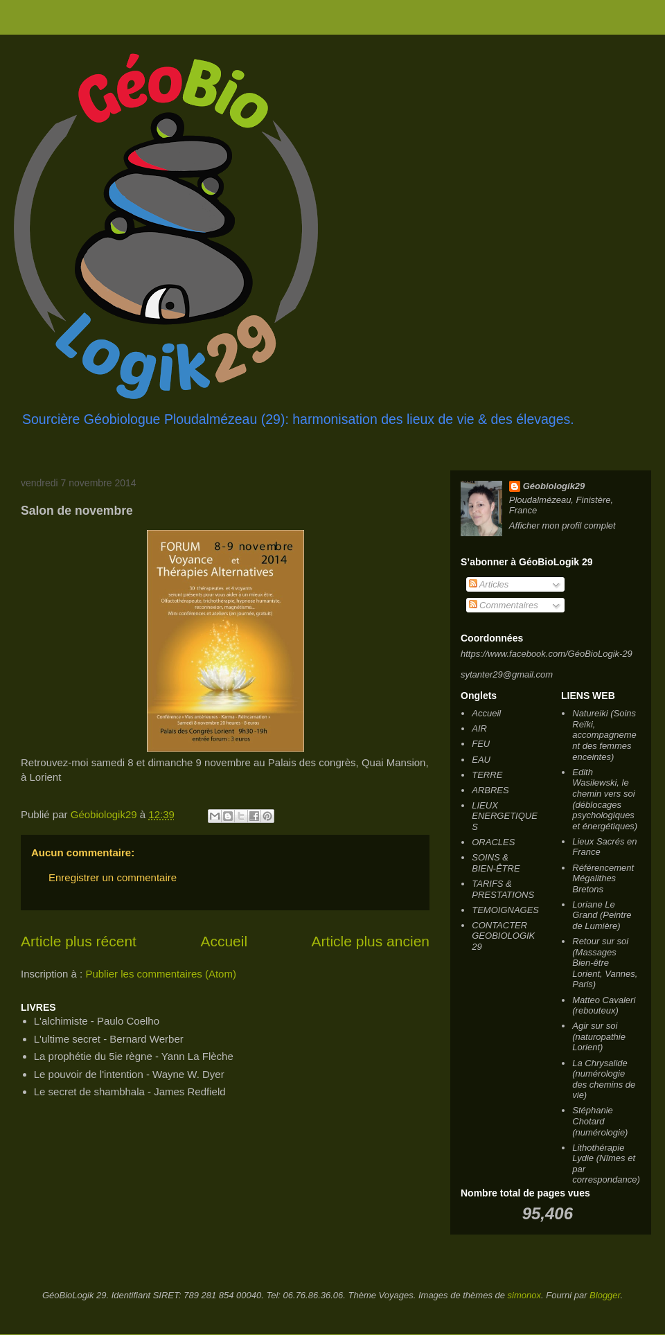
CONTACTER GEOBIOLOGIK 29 (503, 936)
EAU (481, 759)
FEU (481, 744)
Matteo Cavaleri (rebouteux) (603, 1005)
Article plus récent (78, 941)
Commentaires (503, 605)
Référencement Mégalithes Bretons (603, 878)
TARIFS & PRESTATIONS (503, 889)
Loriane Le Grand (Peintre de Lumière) (601, 915)
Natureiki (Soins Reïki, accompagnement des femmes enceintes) (604, 734)
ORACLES (493, 842)
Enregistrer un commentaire (112, 877)
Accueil (223, 941)
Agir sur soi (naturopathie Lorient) (599, 1036)
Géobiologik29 (554, 486)
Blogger (604, 1295)
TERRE (487, 775)
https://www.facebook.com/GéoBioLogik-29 (546, 653)
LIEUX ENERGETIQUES (505, 816)
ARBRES (490, 790)
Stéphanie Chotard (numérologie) (600, 1121)
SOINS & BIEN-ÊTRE (496, 863)
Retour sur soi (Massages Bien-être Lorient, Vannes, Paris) (604, 962)
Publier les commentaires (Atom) (160, 974)
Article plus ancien (370, 941)
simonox (524, 1295)
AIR (479, 728)
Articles (489, 584)
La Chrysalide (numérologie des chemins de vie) (603, 1079)
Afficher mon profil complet (562, 525)
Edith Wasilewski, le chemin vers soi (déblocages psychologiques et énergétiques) (604, 799)
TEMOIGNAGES (505, 910)
